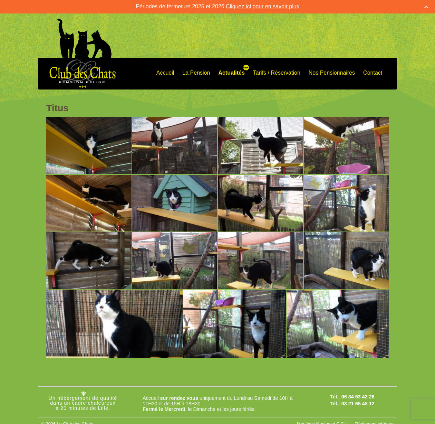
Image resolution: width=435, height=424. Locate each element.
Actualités (231, 71)
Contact (372, 71)
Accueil (165, 71)
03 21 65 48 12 (358, 402)
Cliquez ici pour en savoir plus (262, 5)
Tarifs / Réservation (276, 71)
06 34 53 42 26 (358, 395)
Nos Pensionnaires (332, 71)
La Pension (196, 71)
